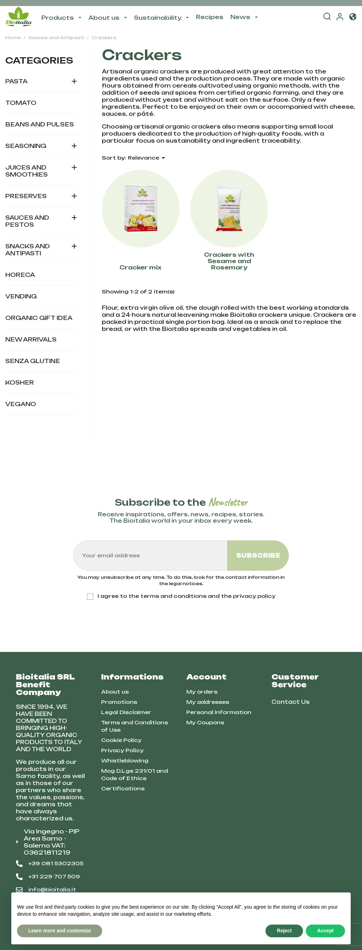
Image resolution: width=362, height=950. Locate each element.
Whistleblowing (124, 761)
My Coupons (205, 722)
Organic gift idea (38, 317)
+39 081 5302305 (49, 863)
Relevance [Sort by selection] (148, 157)
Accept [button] (325, 930)
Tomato (20, 102)
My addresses (207, 702)
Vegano (20, 404)
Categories (39, 60)
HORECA (20, 274)
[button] (353, 17)
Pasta (16, 81)
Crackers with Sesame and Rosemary (229, 261)
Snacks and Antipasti (27, 250)
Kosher (19, 382)
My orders (201, 692)
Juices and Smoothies (26, 171)
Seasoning (25, 145)
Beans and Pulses (39, 124)
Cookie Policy (121, 740)
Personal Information (218, 712)
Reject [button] (284, 930)
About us (115, 692)
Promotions (119, 702)
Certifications (123, 788)
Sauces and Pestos (27, 221)
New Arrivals (31, 339)
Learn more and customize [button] (59, 930)
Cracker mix (140, 268)
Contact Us (291, 702)
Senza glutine (32, 360)
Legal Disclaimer (126, 712)
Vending (21, 296)
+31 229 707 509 (48, 876)
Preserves (26, 196)
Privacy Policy (122, 750)
